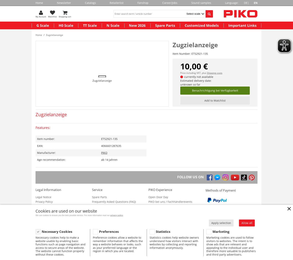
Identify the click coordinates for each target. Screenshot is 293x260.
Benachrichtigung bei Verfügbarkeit (215, 90)
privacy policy (116, 215)
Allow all (246, 223)
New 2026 (137, 25)
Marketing (221, 231)
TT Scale (90, 25)
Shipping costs (214, 73)
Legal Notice (43, 197)
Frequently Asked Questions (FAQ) (114, 202)
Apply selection (221, 223)
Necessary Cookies (57, 231)
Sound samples (201, 3)
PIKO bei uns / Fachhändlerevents (170, 202)
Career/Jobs (169, 3)
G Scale (42, 25)
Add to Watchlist (215, 100)
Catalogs (90, 3)
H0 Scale (66, 25)
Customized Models (202, 25)
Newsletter (64, 3)
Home (39, 3)
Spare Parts (165, 25)
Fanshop (142, 3)
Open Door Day (158, 197)
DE (245, 3)
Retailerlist (117, 3)
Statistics (163, 231)
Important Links (242, 25)
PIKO (104, 153)
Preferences (109, 231)
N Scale (113, 25)
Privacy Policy (44, 202)
